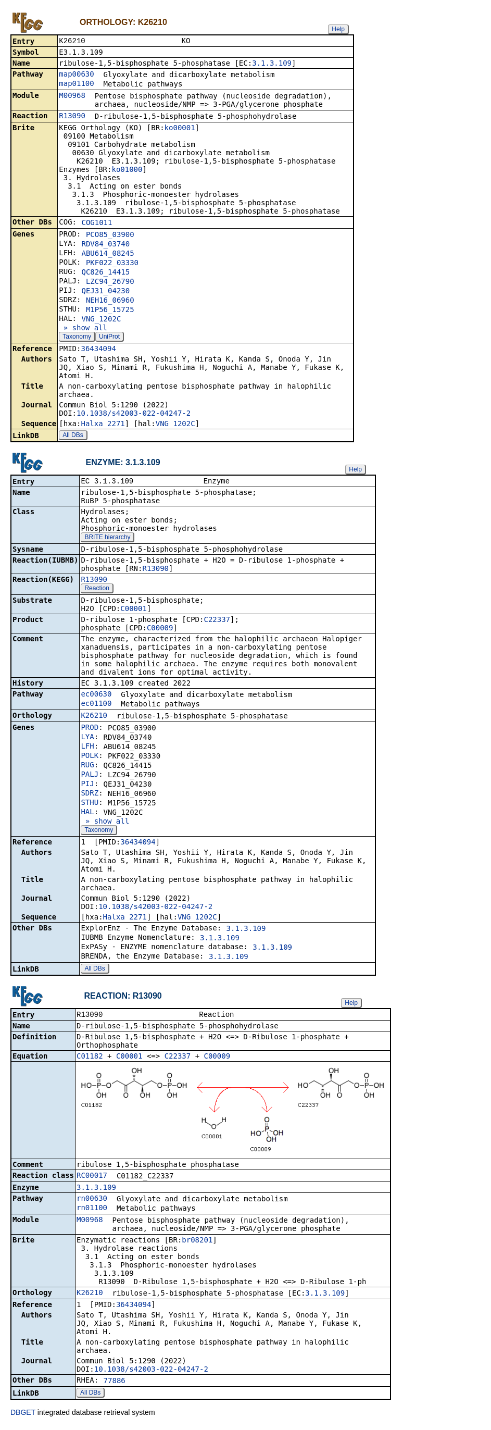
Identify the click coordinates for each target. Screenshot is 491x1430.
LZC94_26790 (110, 282)
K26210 (94, 717)
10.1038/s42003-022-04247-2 (134, 414)
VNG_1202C (101, 320)
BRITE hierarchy (107, 539)
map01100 (76, 84)
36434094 (98, 349)
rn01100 (92, 1211)
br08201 (197, 1243)
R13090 (72, 117)
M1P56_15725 (110, 310)
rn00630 (92, 1201)
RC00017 (92, 1178)
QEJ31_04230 (105, 292)
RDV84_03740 (105, 245)
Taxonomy (76, 337)
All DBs (72, 436)
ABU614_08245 (107, 254)
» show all (83, 329)
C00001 (133, 610)
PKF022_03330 (112, 263)
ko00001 (180, 129)
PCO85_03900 (110, 235)
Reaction (96, 590)
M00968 (72, 96)
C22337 (217, 621)
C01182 (90, 1059)
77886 (114, 1383)
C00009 (160, 630)
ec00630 (96, 696)
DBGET (22, 1415)
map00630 (76, 75)
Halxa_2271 (102, 424)
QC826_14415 (105, 273)
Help (338, 29)
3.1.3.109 (272, 64)
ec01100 (96, 705)
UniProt (109, 337)
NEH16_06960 (110, 301)
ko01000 (126, 170)
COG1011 (96, 223)
